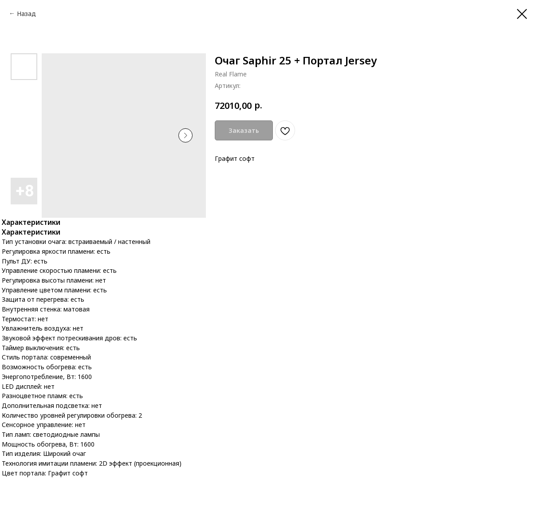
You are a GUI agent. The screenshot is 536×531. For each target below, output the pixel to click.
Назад (26, 13)
